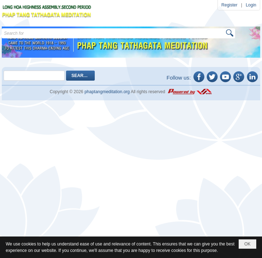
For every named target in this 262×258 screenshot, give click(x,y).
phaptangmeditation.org (107, 91)
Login (251, 5)
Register (229, 5)
